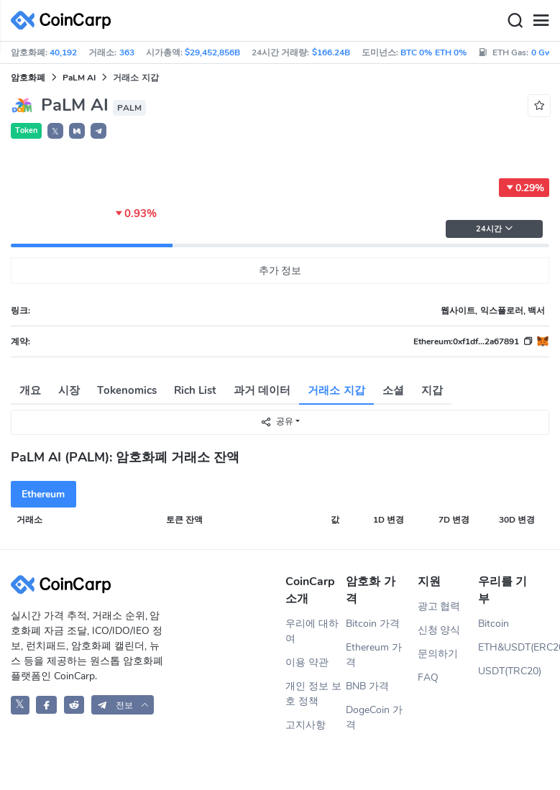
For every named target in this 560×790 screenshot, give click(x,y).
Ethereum (43, 494)
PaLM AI (79, 77)
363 (126, 52)
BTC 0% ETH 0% (433, 52)
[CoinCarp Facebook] (46, 705)
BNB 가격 (367, 686)
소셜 (393, 390)
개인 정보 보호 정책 (313, 693)
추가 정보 (280, 270)
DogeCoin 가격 (374, 717)
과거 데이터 (262, 390)
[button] (77, 131)
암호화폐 (28, 77)
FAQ (428, 677)
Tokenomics (127, 390)
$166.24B (331, 52)
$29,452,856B (212, 52)
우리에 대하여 (312, 631)
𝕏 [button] (55, 131)
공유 (276, 421)
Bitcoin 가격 (373, 623)
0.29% (524, 187)
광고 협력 (439, 606)
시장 (69, 390)
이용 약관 (307, 662)
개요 (30, 390)
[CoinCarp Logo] (65, 20)
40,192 (63, 52)
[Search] (514, 21)
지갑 (432, 390)
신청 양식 (439, 630)
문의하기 (438, 654)
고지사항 (305, 725)
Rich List (195, 390)
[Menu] (540, 21)
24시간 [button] (494, 229)
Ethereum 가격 (374, 654)
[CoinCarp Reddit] (74, 705)
